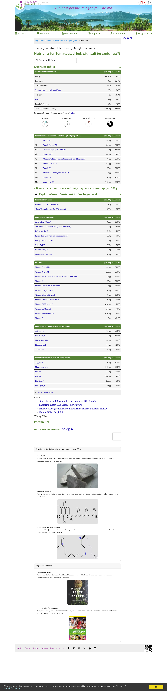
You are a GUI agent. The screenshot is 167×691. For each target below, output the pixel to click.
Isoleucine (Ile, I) (41, 231)
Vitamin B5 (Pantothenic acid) (47, 300)
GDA (72, 113)
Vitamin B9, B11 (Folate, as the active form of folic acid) (64, 159)
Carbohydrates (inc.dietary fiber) (48, 90)
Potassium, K (48, 154)
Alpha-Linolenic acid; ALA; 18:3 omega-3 (50, 209)
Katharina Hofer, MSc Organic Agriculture (60, 404)
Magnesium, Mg (41, 340)
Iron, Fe (38, 372)
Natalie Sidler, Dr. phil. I (51, 412)
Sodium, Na (47, 140)
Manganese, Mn (49, 182)
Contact (45, 648)
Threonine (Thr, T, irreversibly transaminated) (53, 227)
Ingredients (39, 41)
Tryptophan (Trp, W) (43, 222)
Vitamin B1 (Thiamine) (44, 304)
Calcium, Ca (39, 349)
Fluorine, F (39, 381)
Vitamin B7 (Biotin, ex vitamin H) (56, 173)
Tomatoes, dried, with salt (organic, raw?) (62, 41)
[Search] (88, 3)
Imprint (19, 648)
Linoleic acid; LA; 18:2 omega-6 (54, 150)
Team (27, 648)
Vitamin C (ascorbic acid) (45, 295)
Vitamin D (39, 318)
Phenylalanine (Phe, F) (44, 240)
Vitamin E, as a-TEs (50, 145)
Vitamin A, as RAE (50, 164)
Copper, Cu (47, 177)
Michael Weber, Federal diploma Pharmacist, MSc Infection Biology (73, 408)
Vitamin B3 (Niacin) (43, 309)
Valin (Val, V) (40, 245)
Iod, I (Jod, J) (40, 385)
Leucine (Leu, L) (41, 250)
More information (12, 688)
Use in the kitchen (45, 392)
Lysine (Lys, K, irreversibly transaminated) (51, 236)
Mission (35, 648)
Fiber (37, 99)
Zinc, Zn (38, 376)
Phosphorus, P (40, 345)
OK (156, 687)
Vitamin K (47, 168)
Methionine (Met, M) (43, 254)
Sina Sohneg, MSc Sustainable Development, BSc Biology (67, 401)
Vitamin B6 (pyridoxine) (44, 290)
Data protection (57, 648)
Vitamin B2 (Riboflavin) (44, 313)
